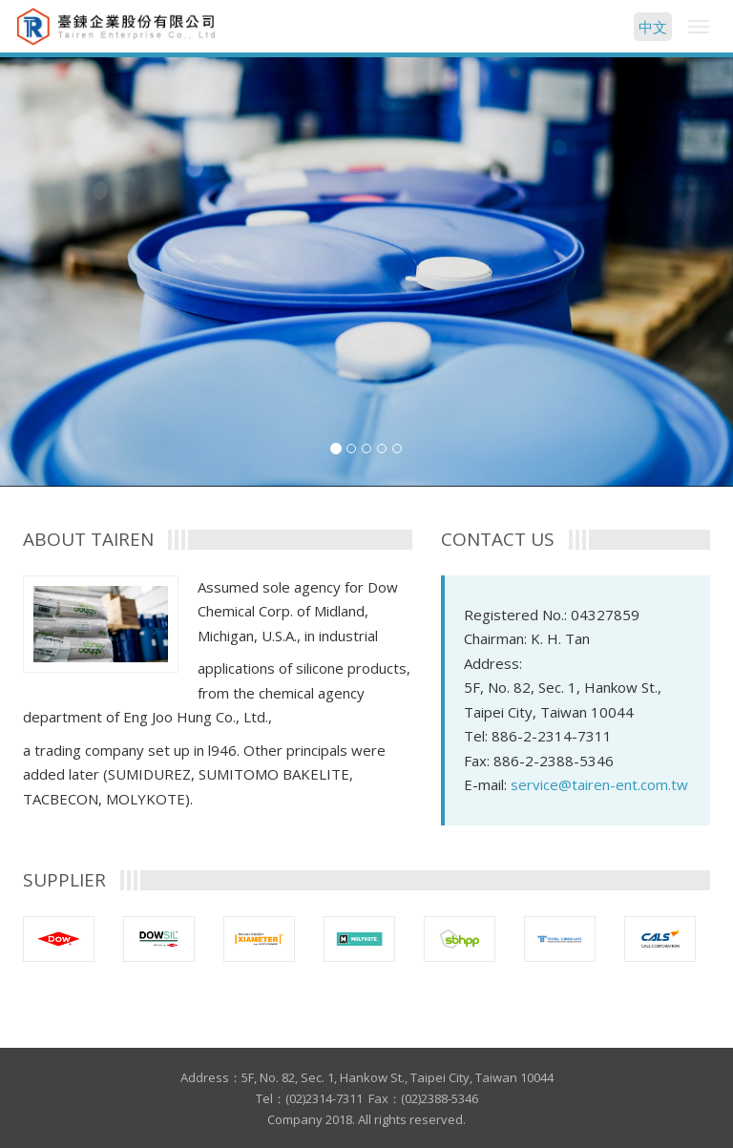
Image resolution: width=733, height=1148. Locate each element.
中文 (653, 26)
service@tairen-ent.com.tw (599, 784)
